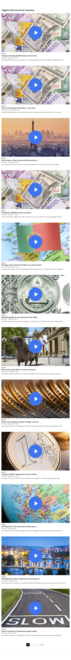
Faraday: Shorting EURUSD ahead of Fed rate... (19, 56)
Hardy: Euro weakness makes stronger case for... (20, 422)
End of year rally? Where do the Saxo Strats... (19, 369)
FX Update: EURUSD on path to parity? (16, 213)
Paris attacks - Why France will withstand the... (19, 160)
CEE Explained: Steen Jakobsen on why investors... (21, 579)
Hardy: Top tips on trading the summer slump (19, 631)
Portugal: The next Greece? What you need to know (21, 265)
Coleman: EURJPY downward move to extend (19, 474)
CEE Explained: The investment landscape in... (19, 526)
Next (41, 645)
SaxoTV (3, 54)
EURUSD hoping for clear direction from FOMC (19, 317)
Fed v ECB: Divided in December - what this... (18, 108)
